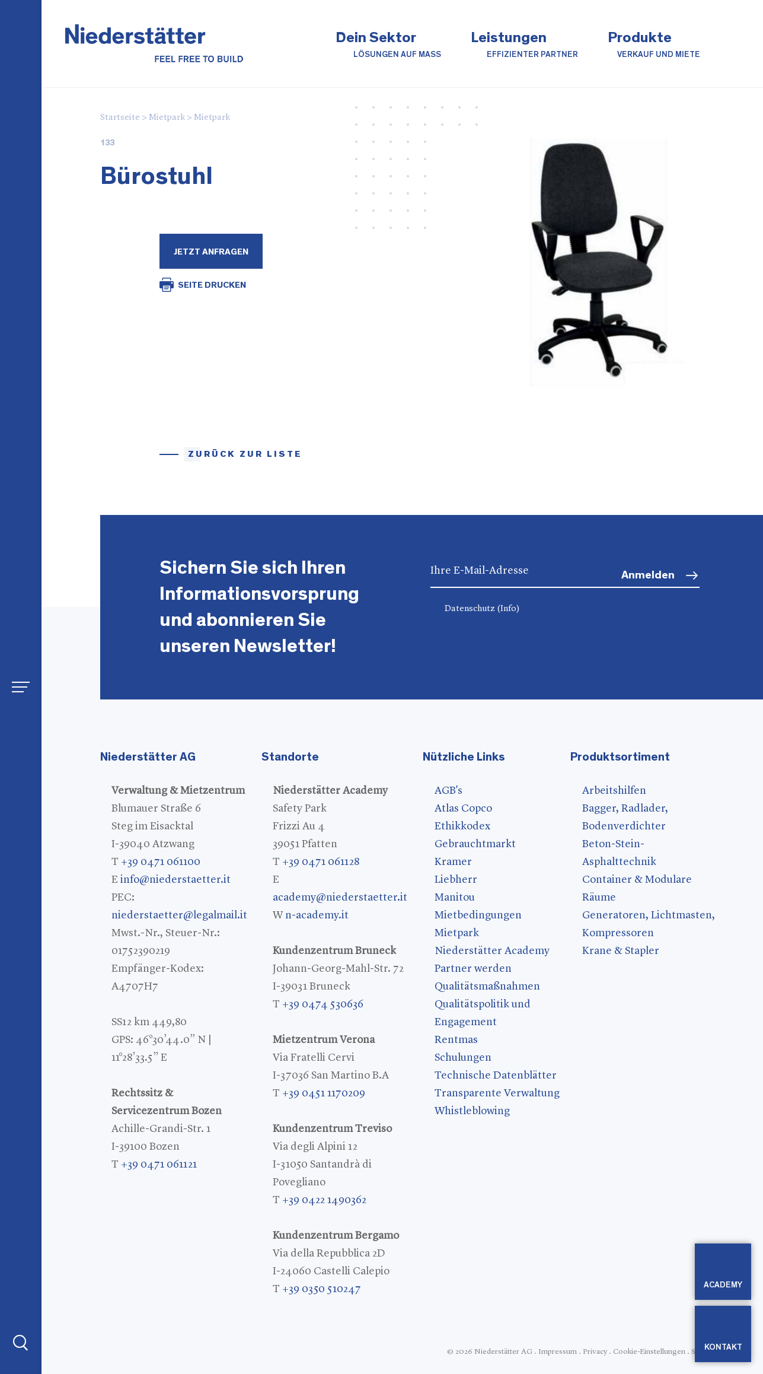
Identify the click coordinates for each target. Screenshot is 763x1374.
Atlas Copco (463, 808)
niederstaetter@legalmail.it (179, 915)
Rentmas (456, 1040)
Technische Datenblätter (496, 1075)
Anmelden (648, 575)
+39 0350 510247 (321, 1289)
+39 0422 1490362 (324, 1200)
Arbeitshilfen (614, 790)
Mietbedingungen (478, 915)
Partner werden (473, 968)
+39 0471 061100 (160, 862)
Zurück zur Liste (245, 454)
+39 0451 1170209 (323, 1093)
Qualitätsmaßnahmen (487, 986)
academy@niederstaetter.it (340, 897)
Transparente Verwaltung (497, 1093)
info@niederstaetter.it (175, 879)
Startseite (120, 117)
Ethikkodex (462, 826)
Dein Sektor (388, 45)
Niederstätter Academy (492, 951)
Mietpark (167, 117)
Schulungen (463, 1057)
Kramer (453, 862)
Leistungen (524, 45)
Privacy (595, 1352)
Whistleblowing (472, 1111)
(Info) (508, 609)
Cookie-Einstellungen (649, 1352)
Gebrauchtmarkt (475, 844)
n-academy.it (317, 915)
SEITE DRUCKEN (212, 285)
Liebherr (456, 879)
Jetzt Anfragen (211, 251)
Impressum (557, 1352)
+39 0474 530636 (322, 1004)
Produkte (654, 45)
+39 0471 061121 (159, 1164)
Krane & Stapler (620, 951)
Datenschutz (482, 609)
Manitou (455, 897)
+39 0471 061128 (320, 862)
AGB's (448, 790)
